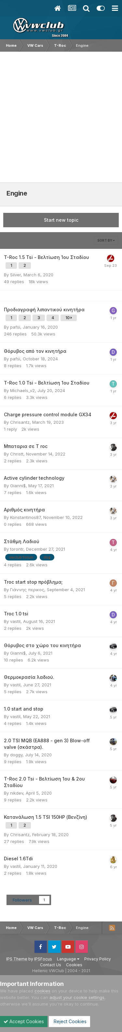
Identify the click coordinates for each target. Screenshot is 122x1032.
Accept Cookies (24, 1021)
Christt (16, 453)
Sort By (106, 240)
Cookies (74, 964)
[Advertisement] (61, 116)
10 (68, 317)
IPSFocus (43, 958)
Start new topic (61, 220)
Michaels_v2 (22, 390)
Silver (15, 274)
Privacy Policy (97, 958)
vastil (15, 621)
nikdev (16, 793)
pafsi (15, 327)
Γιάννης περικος (27, 589)
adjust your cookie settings (76, 997)
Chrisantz (20, 422)
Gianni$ (18, 485)
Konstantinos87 (25, 517)
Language (68, 958)
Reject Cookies (69, 1021)
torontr (16, 549)
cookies (42, 990)
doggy (16, 754)
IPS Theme (16, 958)
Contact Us (50, 964)
